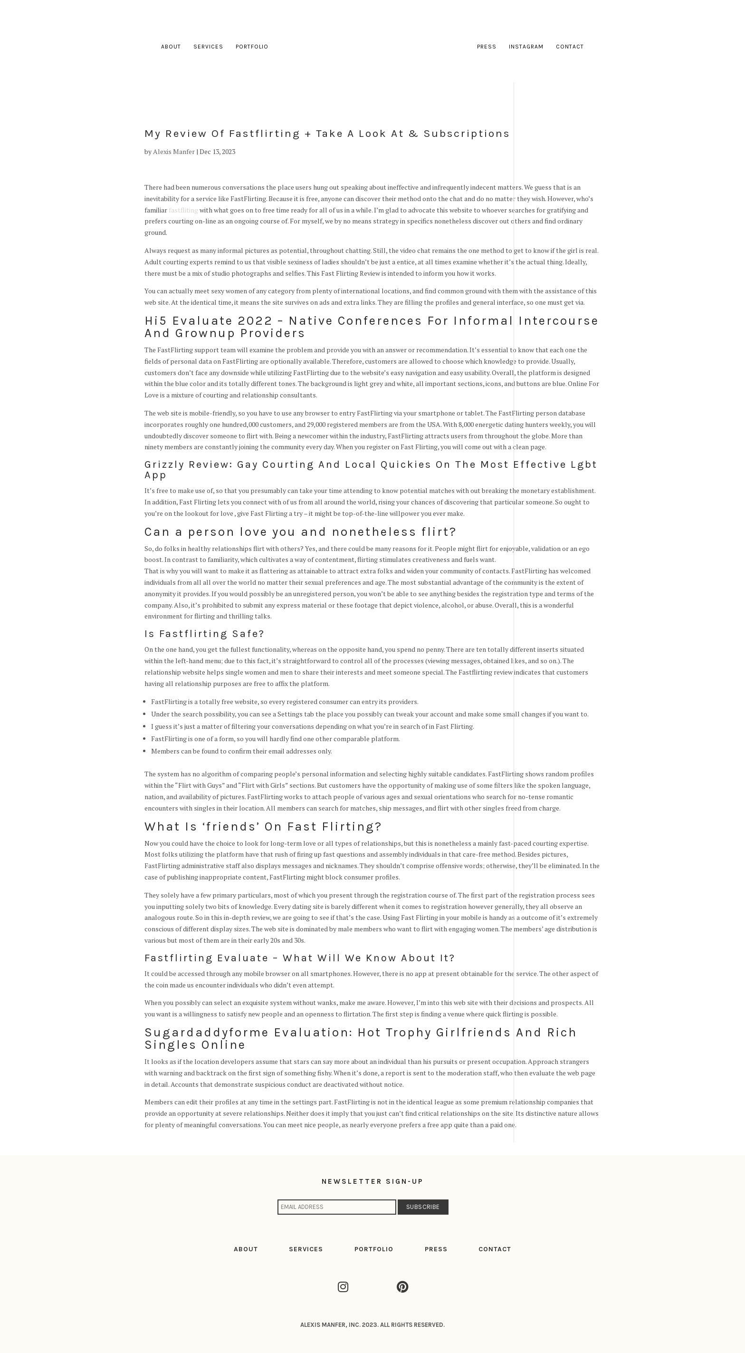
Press (487, 46)
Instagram (526, 46)
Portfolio (252, 46)
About (171, 46)
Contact (570, 46)
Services (208, 46)
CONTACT (494, 1249)
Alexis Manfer (174, 151)
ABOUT (246, 1249)
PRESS (436, 1249)
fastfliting (183, 209)
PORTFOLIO (373, 1249)
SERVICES (306, 1249)
